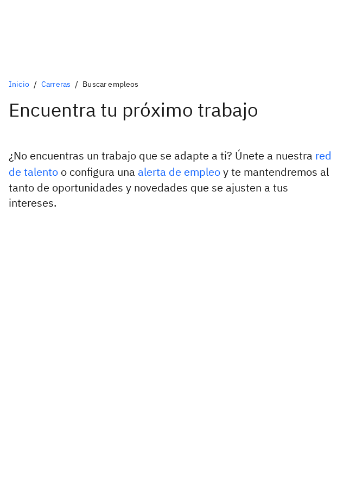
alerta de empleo (179, 171)
